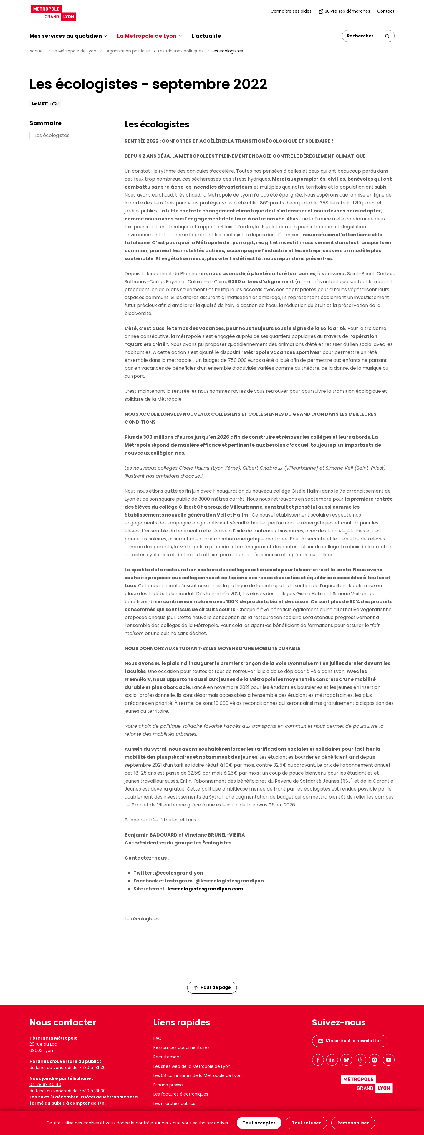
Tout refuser (306, 1123)
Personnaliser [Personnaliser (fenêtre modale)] (353, 1123)
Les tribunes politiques (180, 51)
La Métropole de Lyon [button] (149, 35)
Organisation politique (127, 51)
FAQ (157, 1038)
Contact (386, 11)
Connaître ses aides (291, 11)
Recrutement (167, 1057)
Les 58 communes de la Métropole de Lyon (197, 1075)
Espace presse (168, 1085)
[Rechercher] (361, 36)
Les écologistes (51, 135)
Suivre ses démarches (344, 11)
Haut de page (212, 987)
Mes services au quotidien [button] (68, 35)
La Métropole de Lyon (74, 51)
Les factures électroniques (180, 1094)
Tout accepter (259, 1123)
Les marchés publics (174, 1103)
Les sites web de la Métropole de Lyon (192, 1066)
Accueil (36, 51)
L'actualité (206, 35)
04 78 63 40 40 (45, 1085)
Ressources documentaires (181, 1047)
